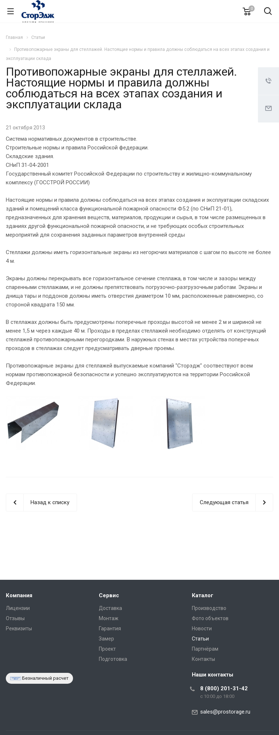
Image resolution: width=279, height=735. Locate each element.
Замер (106, 639)
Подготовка (113, 659)
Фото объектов (210, 618)
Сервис (109, 595)
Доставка (110, 608)
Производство (209, 608)
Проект (107, 649)
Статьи (200, 639)
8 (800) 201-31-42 (224, 688)
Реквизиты (19, 628)
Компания (19, 595)
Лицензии (18, 608)
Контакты (203, 659)
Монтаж (108, 618)
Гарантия (110, 628)
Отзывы (15, 618)
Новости (202, 628)
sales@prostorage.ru (225, 711)
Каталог (202, 595)
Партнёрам (205, 649)
